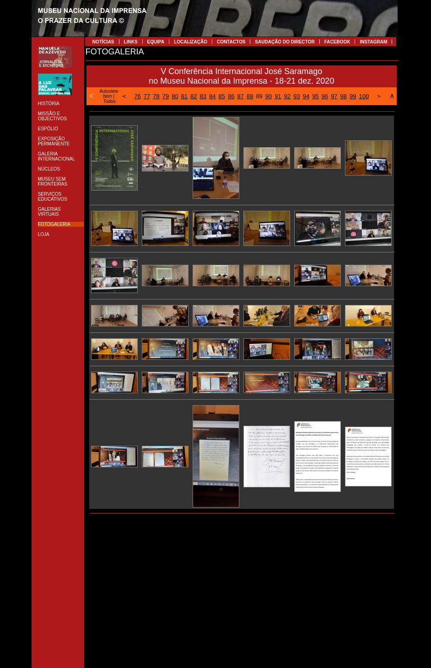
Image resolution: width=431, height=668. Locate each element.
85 (222, 96)
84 (212, 96)
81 (184, 96)
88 (250, 96)
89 (259, 96)
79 (165, 96)
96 (325, 96)
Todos (109, 101)
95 (315, 96)
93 (296, 96)
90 (268, 96)
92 (287, 96)
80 (175, 96)
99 (353, 96)
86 (231, 96)
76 (137, 96)
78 (156, 96)
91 (278, 96)
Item (107, 96)
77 (147, 96)
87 (240, 96)
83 (203, 96)
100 (364, 96)
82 (193, 96)
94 (306, 96)
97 (334, 96)
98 (343, 96)
